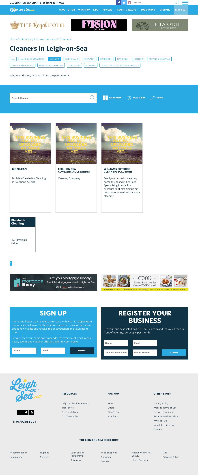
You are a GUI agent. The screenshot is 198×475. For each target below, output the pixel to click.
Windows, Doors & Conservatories (120, 65)
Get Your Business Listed (166, 416)
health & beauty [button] (127, 10)
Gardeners (106, 59)
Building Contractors (32, 59)
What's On (84, 10)
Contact (157, 429)
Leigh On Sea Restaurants (75, 403)
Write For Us (160, 421)
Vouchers (113, 416)
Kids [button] (96, 10)
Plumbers (91, 65)
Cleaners (54, 59)
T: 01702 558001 (24, 421)
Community (16, 457)
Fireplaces (89, 59)
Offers (71, 10)
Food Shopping (109, 452)
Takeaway (76, 460)
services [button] (181, 10)
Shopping (106, 457)
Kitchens (138, 59)
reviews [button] (108, 10)
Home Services (140, 460)
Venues (105, 461)
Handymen (122, 59)
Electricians (71, 59)
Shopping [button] (166, 10)
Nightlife (44, 452)
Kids (164, 452)
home (14, 39)
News (62, 10)
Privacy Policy (160, 403)
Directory (27, 39)
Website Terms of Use (164, 407)
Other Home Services (22, 65)
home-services (46, 39)
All (13, 59)
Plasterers (74, 65)
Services (44, 457)
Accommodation (18, 452)
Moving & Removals (159, 59)
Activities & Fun (170, 457)
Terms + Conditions (163, 412)
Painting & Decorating (51, 65)
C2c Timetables (70, 416)
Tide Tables (68, 407)
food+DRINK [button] (149, 10)
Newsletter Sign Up (163, 425)
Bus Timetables (70, 412)
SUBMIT (82, 350)
